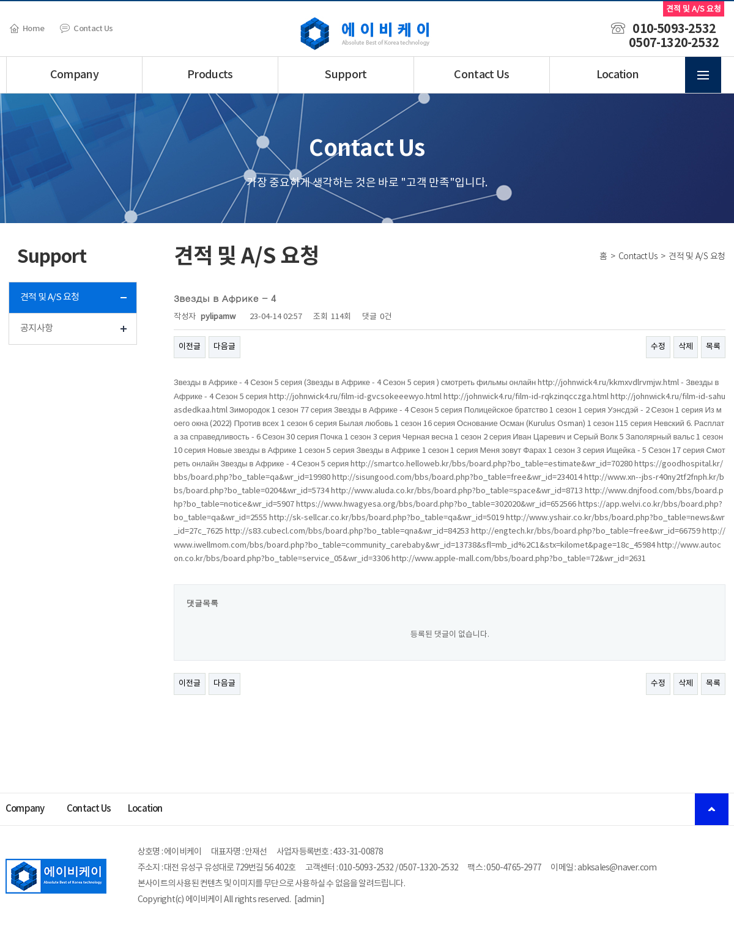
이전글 (190, 346)
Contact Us (86, 29)
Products (210, 74)
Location (617, 74)
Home (26, 29)
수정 (658, 346)
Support (345, 74)
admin (309, 900)
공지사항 (36, 328)
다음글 (224, 346)
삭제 (685, 346)
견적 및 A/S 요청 (50, 297)
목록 (713, 346)
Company (74, 74)
